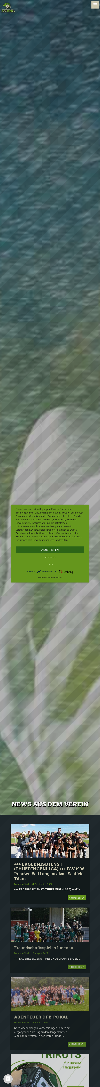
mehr (50, 564)
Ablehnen (50, 557)
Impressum (42, 577)
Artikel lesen (77, 897)
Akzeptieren (50, 549)
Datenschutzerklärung (54, 577)
